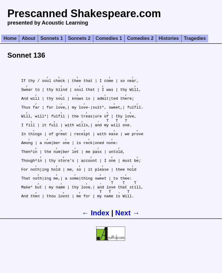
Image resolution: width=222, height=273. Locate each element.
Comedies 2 (140, 38)
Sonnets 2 (79, 38)
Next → (127, 238)
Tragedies (195, 38)
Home (10, 38)
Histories (169, 38)
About (28, 38)
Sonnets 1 (51, 38)
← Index (95, 238)
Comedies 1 (109, 38)
